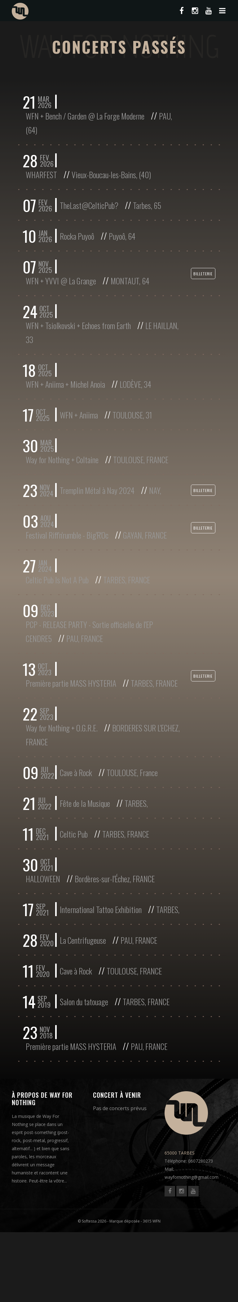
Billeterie (203, 278)
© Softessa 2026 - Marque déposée (109, 1291)
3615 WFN (152, 1291)
